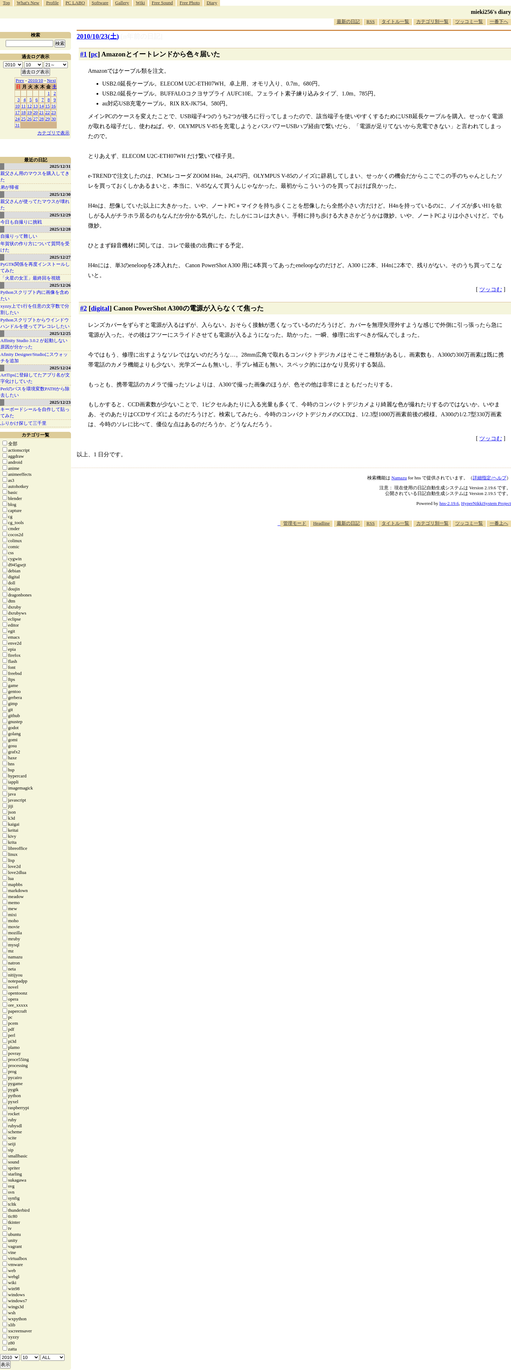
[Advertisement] (382, 549)
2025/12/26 (60, 285)
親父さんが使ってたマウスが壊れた (35, 204)
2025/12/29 (60, 215)
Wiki (140, 2)
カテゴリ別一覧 (432, 21)
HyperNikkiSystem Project (486, 503)
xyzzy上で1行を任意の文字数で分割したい (34, 309)
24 (17, 118)
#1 (83, 54)
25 (23, 118)
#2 (83, 308)
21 (41, 112)
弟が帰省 (9, 187)
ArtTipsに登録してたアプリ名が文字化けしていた (35, 378)
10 (17, 106)
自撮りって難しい (18, 236)
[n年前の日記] (142, 36)
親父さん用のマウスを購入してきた (35, 176)
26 (29, 118)
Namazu (399, 477)
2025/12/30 (60, 194)
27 (35, 118)
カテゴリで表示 (53, 133)
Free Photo (190, 2)
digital (100, 308)
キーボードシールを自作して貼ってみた (35, 412)
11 (23, 106)
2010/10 (35, 80)
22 (47, 112)
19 (29, 112)
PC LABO (75, 2)
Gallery (122, 2)
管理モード (294, 523)
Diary (212, 2)
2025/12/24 (60, 367)
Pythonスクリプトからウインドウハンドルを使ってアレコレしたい (35, 323)
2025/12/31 (60, 166)
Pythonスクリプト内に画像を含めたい (34, 295)
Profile (52, 2)
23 (53, 112)
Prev (20, 80)
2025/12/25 (60, 333)
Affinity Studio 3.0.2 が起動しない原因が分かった (33, 344)
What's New (28, 2)
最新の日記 (348, 21)
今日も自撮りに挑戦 (21, 222)
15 (47, 106)
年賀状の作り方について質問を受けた (35, 247)
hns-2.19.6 (449, 503)
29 (47, 118)
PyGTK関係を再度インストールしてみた (35, 267)
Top (6, 2)
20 (35, 112)
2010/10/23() (98, 36)
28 (41, 118)
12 (29, 106)
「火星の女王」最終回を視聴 (30, 278)
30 (53, 118)
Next (51, 80)
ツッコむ (490, 289)
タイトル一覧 (395, 21)
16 (53, 106)
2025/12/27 (60, 257)
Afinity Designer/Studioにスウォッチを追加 (34, 357)
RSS (371, 21)
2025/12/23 (60, 402)
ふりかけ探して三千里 (23, 423)
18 (23, 112)
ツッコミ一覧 (469, 21)
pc (94, 54)
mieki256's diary (491, 12)
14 (41, 106)
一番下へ (499, 21)
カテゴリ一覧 (35, 435)
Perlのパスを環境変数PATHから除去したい (35, 392)
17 (17, 112)
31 (17, 125)
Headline (321, 523)
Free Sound (162, 2)
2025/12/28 (60, 229)
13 (35, 106)
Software (100, 2)
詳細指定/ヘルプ (489, 477)
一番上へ (499, 523)
